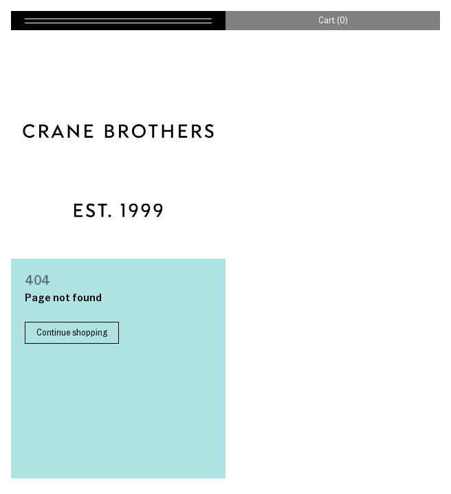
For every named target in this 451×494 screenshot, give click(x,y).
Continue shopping (71, 332)
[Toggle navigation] (118, 20)
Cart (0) (333, 19)
